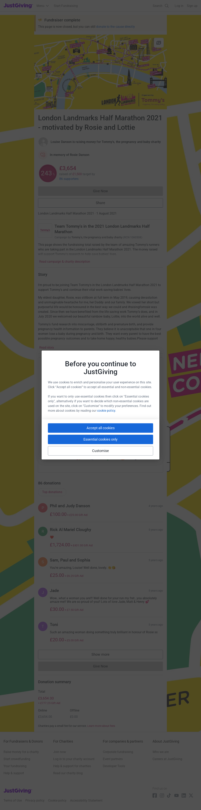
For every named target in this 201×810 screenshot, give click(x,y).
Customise (100, 451)
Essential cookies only (100, 439)
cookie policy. (106, 410)
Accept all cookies (101, 428)
